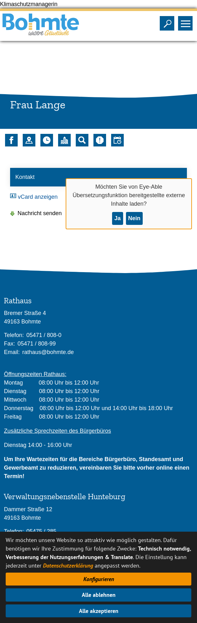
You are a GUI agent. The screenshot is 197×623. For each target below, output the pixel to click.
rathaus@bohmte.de (48, 352)
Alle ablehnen (99, 594)
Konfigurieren (98, 579)
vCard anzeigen (37, 197)
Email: (12, 352)
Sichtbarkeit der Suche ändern (168, 21)
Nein (134, 218)
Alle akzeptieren (98, 610)
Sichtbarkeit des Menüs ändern (187, 21)
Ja (117, 218)
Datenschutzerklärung (68, 565)
